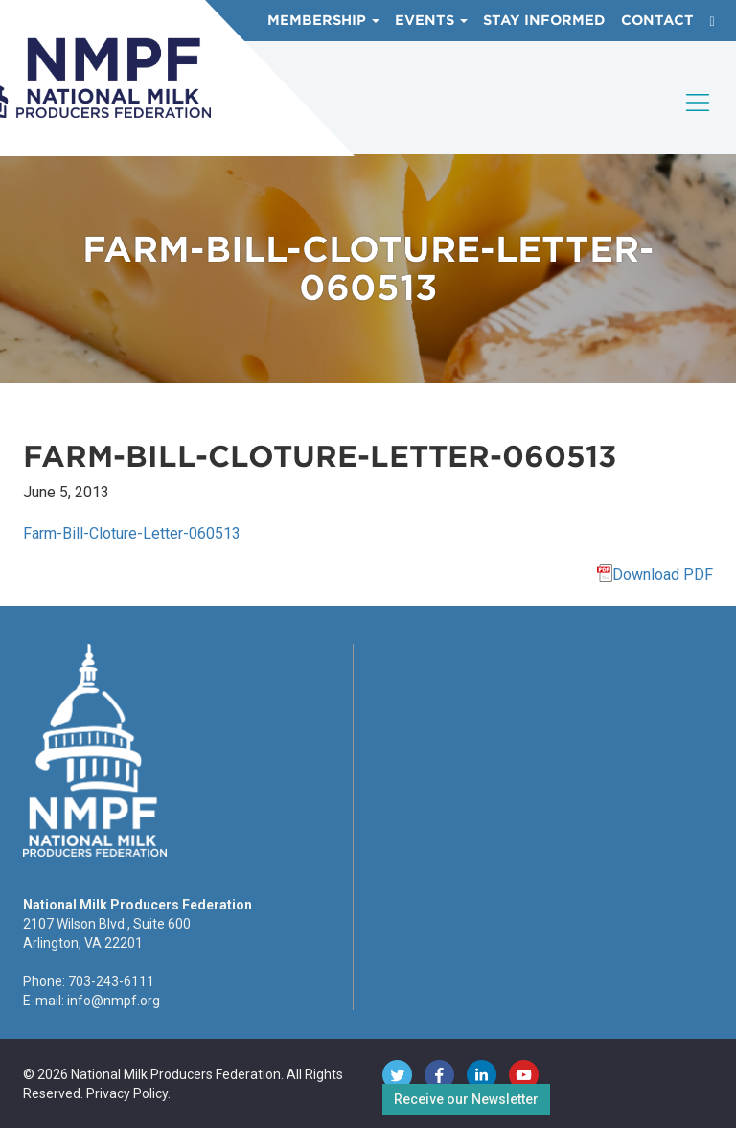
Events (431, 20)
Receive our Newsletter (466, 1099)
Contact (657, 20)
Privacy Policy (127, 1093)
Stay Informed (544, 20)
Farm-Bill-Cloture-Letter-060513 (132, 533)
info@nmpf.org (113, 1000)
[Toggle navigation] (699, 118)
